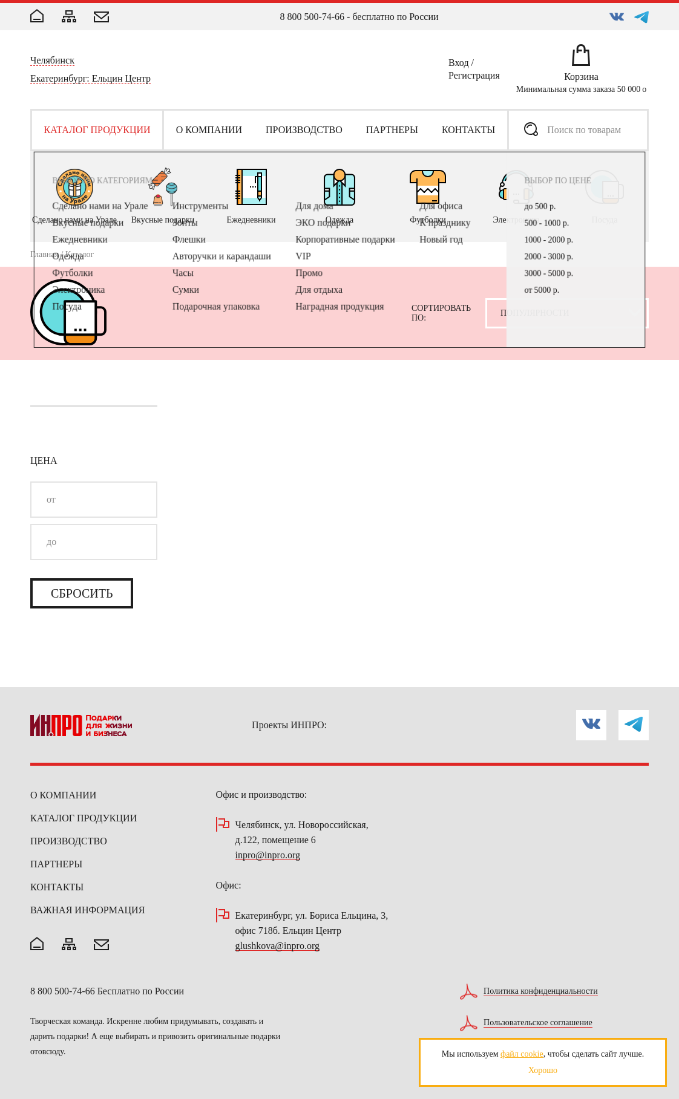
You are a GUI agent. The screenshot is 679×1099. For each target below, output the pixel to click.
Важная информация (87, 910)
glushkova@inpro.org (277, 946)
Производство (68, 841)
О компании (63, 795)
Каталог (79, 254)
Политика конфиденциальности (541, 991)
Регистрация (474, 77)
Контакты (57, 887)
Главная (44, 254)
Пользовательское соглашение (538, 1023)
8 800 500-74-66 (312, 16)
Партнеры (56, 864)
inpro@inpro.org (267, 855)
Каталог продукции (83, 818)
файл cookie (521, 1053)
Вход (458, 65)
